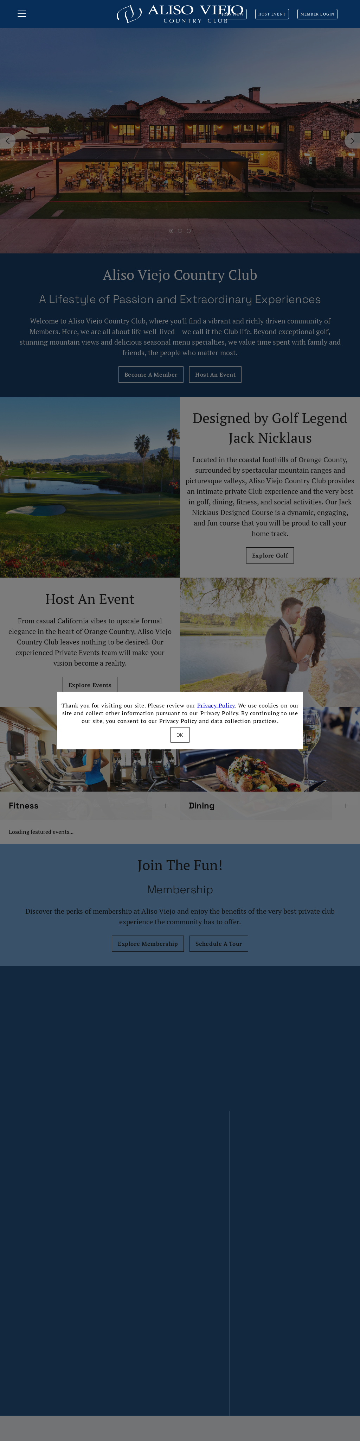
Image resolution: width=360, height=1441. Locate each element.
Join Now (233, 14)
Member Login (317, 14)
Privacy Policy (216, 705)
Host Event (272, 14)
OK (180, 734)
